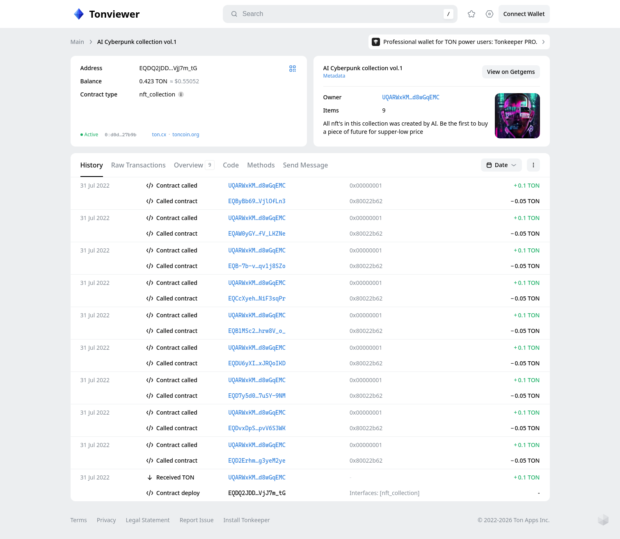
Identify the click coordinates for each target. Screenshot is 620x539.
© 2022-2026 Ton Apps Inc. (513, 520)
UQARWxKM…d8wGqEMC (410, 97)
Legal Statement (147, 520)
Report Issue (197, 520)
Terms (79, 520)
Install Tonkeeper (247, 520)
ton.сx (159, 134)
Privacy (106, 520)
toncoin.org (185, 134)
